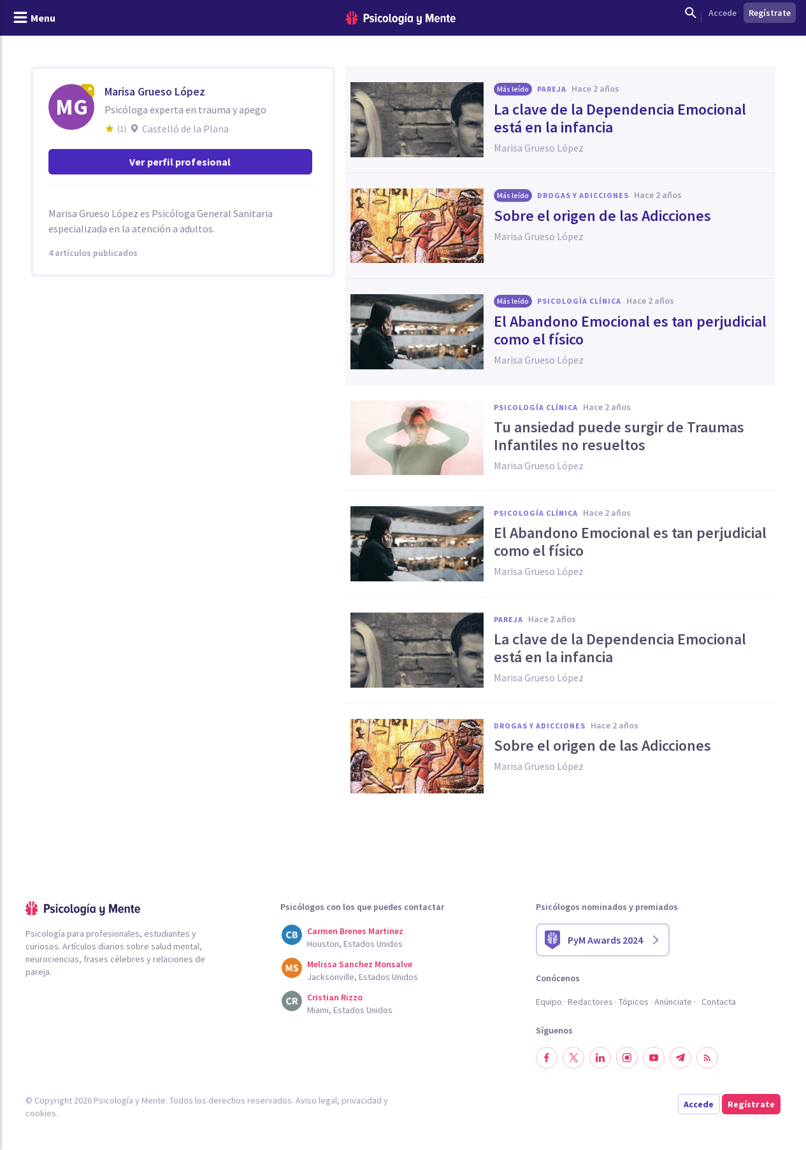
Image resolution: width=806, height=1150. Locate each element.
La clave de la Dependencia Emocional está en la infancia (620, 118)
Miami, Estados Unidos (349, 1010)
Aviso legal (316, 1100)
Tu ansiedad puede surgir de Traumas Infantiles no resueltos (619, 436)
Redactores (590, 1001)
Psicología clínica (579, 301)
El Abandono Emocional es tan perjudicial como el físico (630, 330)
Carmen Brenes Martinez (355, 931)
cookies (40, 1113)
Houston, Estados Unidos (355, 943)
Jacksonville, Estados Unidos (362, 977)
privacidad (362, 1100)
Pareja (551, 89)
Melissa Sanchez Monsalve (359, 964)
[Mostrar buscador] (690, 13)
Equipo (549, 1001)
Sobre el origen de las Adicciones (602, 216)
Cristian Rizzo (335, 997)
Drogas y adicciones (583, 195)
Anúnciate (673, 1001)
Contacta (719, 1001)
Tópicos (634, 1001)
